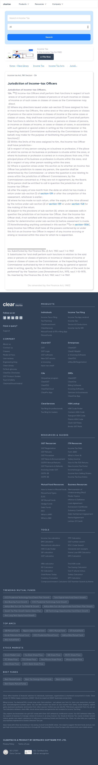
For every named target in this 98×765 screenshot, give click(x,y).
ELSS (43, 497)
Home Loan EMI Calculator (79, 552)
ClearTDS (72, 358)
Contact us (8, 348)
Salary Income (74, 459)
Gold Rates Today (49, 574)
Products (24, 4)
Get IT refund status (76, 571)
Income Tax (73, 321)
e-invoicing (46, 362)
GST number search (76, 542)
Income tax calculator (50, 538)
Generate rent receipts (78, 549)
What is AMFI (46, 514)
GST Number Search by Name (80, 582)
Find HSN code (74, 564)
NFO (43, 511)
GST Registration (48, 448)
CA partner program (49, 378)
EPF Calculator (74, 578)
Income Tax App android (78, 317)
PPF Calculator (74, 538)
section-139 (46, 193)
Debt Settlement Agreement (80, 514)
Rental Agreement (76, 518)
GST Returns (46, 452)
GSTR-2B (45, 473)
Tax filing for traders (49, 412)
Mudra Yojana (74, 496)
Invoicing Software (76, 389)
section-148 (78, 203)
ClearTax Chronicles (11, 373)
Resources (41, 4)
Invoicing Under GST (49, 470)
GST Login (45, 351)
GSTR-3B (45, 477)
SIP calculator (47, 552)
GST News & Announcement (53, 459)
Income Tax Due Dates (77, 477)
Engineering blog (10, 362)
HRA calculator (47, 564)
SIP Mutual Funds (48, 500)
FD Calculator (47, 571)
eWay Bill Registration (77, 362)
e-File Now (45, 57)
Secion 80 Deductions (77, 324)
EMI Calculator (47, 542)
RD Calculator (47, 567)
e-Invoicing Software (77, 355)
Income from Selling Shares (79, 473)
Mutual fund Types (48, 493)
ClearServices (47, 328)
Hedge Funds (46, 504)
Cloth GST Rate (75, 423)
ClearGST (72, 348)
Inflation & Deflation (76, 500)
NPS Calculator (74, 556)
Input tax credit (47, 366)
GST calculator (47, 556)
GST (43, 348)
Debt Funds (46, 507)
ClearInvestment (48, 324)
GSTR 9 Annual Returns (50, 463)
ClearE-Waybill (74, 351)
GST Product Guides (12, 376)
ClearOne (72, 382)
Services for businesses (78, 392)
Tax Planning (46, 321)
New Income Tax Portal (77, 466)
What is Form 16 (74, 455)
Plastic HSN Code (75, 419)
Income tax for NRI (76, 328)
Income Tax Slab (75, 448)
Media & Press (9, 355)
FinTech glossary (10, 369)
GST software (47, 355)
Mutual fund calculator (50, 545)
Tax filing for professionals (52, 408)
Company (58, 4)
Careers (6, 351)
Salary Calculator (75, 574)
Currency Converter (49, 578)
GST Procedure (47, 455)
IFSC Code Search (76, 545)
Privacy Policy (8, 744)
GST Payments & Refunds (52, 466)
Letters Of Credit (75, 521)
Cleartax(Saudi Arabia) (12, 383)
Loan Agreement (75, 503)
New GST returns (48, 358)
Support (6, 331)
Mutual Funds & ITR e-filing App (54, 332)
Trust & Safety (9, 380)
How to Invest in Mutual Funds (53, 489)
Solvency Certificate (76, 510)
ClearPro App (46, 392)
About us (7, 344)
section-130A (82, 224)
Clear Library (8, 366)
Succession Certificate (77, 507)
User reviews (8, 358)
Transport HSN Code (76, 416)
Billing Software (74, 385)
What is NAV (46, 518)
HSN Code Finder (75, 408)
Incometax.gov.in (75, 470)
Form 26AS (72, 452)
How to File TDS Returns (78, 463)
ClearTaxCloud (47, 389)
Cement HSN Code (76, 412)
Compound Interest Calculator (54, 582)
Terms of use (23, 744)
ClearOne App (74, 396)
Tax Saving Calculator (77, 567)
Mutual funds (46, 335)
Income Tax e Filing (49, 317)
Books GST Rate (75, 426)
